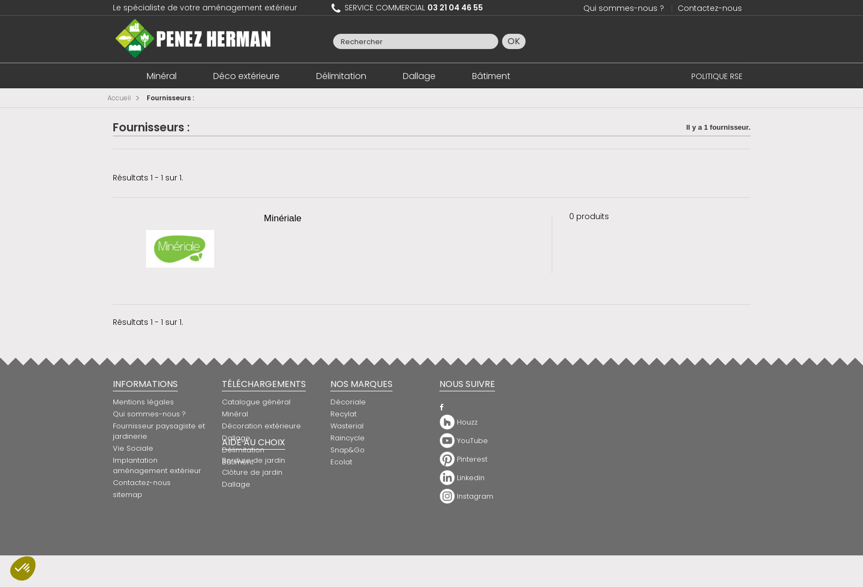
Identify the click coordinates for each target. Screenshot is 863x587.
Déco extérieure (246, 76)
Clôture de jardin (252, 507)
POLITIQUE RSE (717, 76)
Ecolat (341, 462)
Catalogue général (256, 402)
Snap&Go (347, 450)
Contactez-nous (710, 8)
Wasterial (347, 426)
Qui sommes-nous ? (623, 8)
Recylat (343, 414)
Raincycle (347, 438)
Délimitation (341, 76)
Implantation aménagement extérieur (157, 465)
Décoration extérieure (261, 426)
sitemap (127, 494)
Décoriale (348, 402)
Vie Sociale (133, 448)
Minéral (162, 76)
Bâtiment (491, 76)
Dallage (419, 76)
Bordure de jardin (253, 495)
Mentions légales (143, 402)
